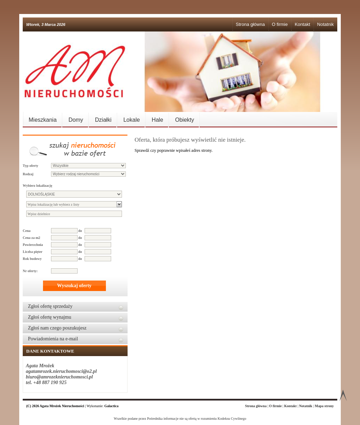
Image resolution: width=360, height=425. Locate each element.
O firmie (280, 24)
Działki (103, 120)
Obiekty (184, 120)
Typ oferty (30, 166)
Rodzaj (28, 174)
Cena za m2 (31, 238)
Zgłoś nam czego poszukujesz (57, 328)
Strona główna (250, 24)
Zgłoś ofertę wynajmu (49, 317)
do (80, 231)
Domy (76, 120)
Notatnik (325, 24)
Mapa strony (324, 406)
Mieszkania (43, 120)
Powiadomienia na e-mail (53, 338)
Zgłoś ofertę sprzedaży (50, 306)
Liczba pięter (32, 252)
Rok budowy (32, 259)
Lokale (131, 120)
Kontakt (302, 24)
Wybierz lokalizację (37, 185)
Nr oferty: (30, 271)
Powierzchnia (33, 245)
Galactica (112, 406)
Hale (157, 120)
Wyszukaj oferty (74, 285)
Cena (26, 231)
